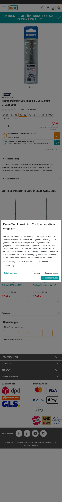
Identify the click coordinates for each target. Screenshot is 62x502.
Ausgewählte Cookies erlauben (46, 273)
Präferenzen (27, 261)
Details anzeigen (10, 273)
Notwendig (10, 261)
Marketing (10, 265)
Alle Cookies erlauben (50, 278)
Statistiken (43, 261)
